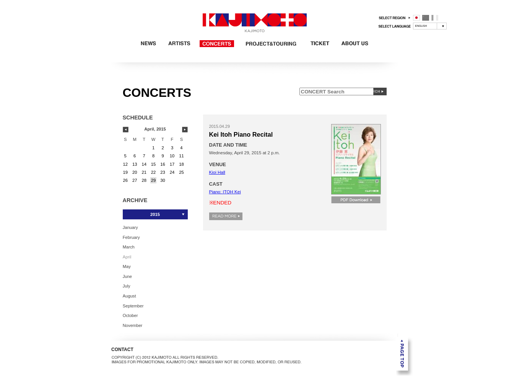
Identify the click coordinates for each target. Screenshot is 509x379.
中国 (425, 18)
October (130, 315)
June (127, 276)
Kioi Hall (217, 172)
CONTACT (122, 349)
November (133, 325)
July (126, 286)
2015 (155, 214)
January (130, 227)
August (129, 296)
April (127, 256)
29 (153, 180)
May (127, 266)
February (131, 237)
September (133, 305)
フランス (434, 18)
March (129, 247)
